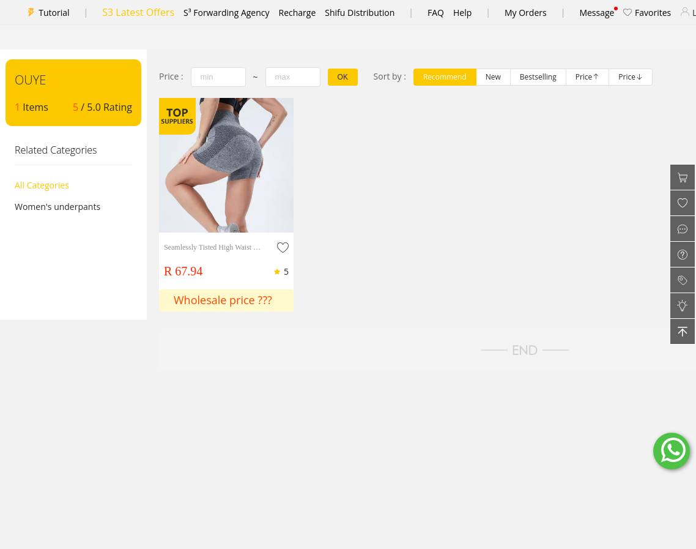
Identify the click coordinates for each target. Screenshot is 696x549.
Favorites (647, 12)
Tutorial (54, 12)
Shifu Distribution (359, 12)
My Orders (526, 12)
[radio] (444, 77)
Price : (171, 76)
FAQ (436, 12)
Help (462, 12)
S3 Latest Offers (138, 12)
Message (596, 12)
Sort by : (390, 76)
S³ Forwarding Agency (226, 12)
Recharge (297, 12)
